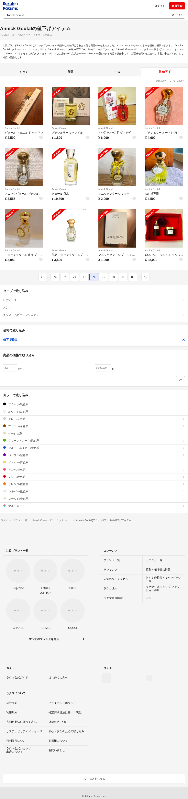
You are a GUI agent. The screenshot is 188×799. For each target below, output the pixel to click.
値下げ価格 (94, 339)
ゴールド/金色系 (94, 498)
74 (55, 276)
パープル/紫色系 (94, 455)
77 (84, 276)
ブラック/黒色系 (94, 404)
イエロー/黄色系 (94, 462)
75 (64, 276)
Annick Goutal (12, 128)
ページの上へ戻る (94, 778)
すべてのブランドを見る (44, 639)
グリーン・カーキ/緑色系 (94, 440)
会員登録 (176, 5)
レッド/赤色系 (94, 476)
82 (132, 276)
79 (103, 276)
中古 (117, 71)
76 (74, 276)
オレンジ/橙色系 (94, 484)
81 (123, 276)
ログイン (159, 5)
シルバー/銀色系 (94, 491)
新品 (70, 71)
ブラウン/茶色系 (94, 426)
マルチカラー (94, 506)
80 (113, 276)
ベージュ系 (94, 433)
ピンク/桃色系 (94, 469)
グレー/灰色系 (94, 418)
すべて (23, 71)
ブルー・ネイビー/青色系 (94, 447)
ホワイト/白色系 (94, 411)
